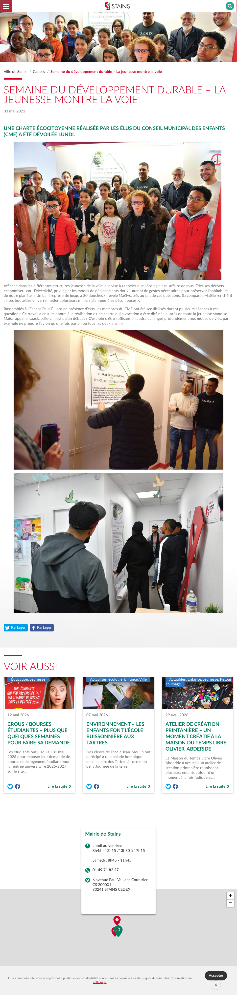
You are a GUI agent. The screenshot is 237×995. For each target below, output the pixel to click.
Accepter (216, 975)
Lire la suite (59, 787)
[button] (118, 932)
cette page (99, 982)
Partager (16, 628)
